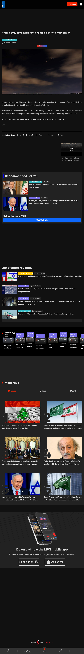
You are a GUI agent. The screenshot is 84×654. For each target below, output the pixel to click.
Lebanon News (34, 198)
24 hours (12, 391)
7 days (43, 391)
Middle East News (35, 181)
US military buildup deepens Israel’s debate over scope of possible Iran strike (50, 276)
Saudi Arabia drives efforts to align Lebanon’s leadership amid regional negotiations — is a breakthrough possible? (62, 427)
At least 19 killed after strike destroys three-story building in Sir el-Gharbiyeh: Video (20, 346)
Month (73, 391)
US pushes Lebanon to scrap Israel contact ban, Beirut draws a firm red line (19, 427)
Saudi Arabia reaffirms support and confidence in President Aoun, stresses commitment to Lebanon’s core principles (63, 498)
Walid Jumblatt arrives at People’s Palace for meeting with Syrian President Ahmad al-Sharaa (62, 463)
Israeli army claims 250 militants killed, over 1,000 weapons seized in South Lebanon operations (49, 303)
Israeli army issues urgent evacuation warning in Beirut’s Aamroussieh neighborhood (46, 290)
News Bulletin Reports (26, 273)
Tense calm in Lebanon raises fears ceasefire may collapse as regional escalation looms (20, 462)
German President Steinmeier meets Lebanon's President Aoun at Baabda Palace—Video (74, 346)
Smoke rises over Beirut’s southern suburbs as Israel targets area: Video (63, 345)
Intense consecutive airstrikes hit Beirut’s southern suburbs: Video (41, 347)
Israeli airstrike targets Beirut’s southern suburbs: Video (30, 345)
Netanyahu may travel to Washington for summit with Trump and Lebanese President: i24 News (54, 202)
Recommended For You (21, 176)
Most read (12, 382)
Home (9, 651)
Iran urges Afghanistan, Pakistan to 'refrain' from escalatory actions (46, 314)
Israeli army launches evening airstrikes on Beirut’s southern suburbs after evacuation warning (53, 346)
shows (61, 651)
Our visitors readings (17, 267)
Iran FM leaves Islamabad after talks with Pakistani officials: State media (53, 186)
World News (6, 335)
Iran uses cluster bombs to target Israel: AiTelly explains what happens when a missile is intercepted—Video (9, 346)
